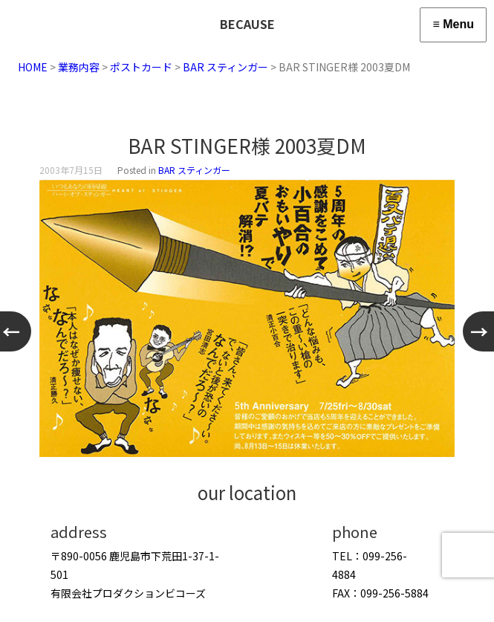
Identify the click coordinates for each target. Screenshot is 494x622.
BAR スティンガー (225, 66)
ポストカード (141, 66)
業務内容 (79, 66)
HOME (33, 66)
